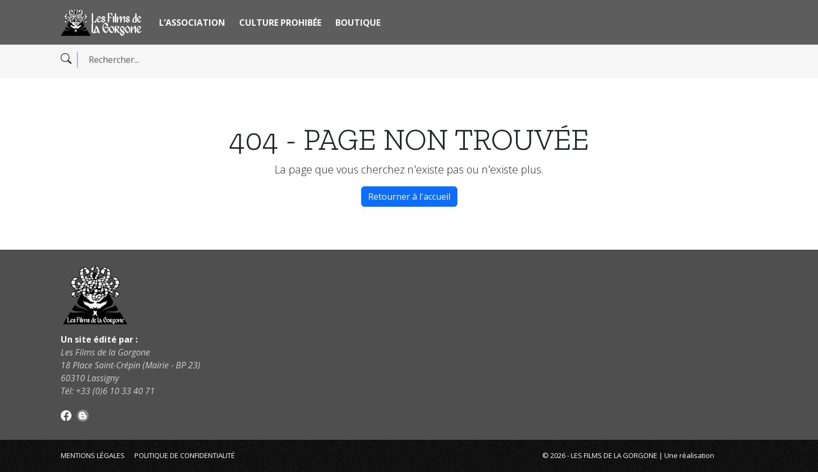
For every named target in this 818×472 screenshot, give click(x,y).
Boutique (358, 22)
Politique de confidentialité (184, 455)
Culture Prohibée (280, 22)
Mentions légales (93, 455)
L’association (192, 22)
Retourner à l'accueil (409, 196)
